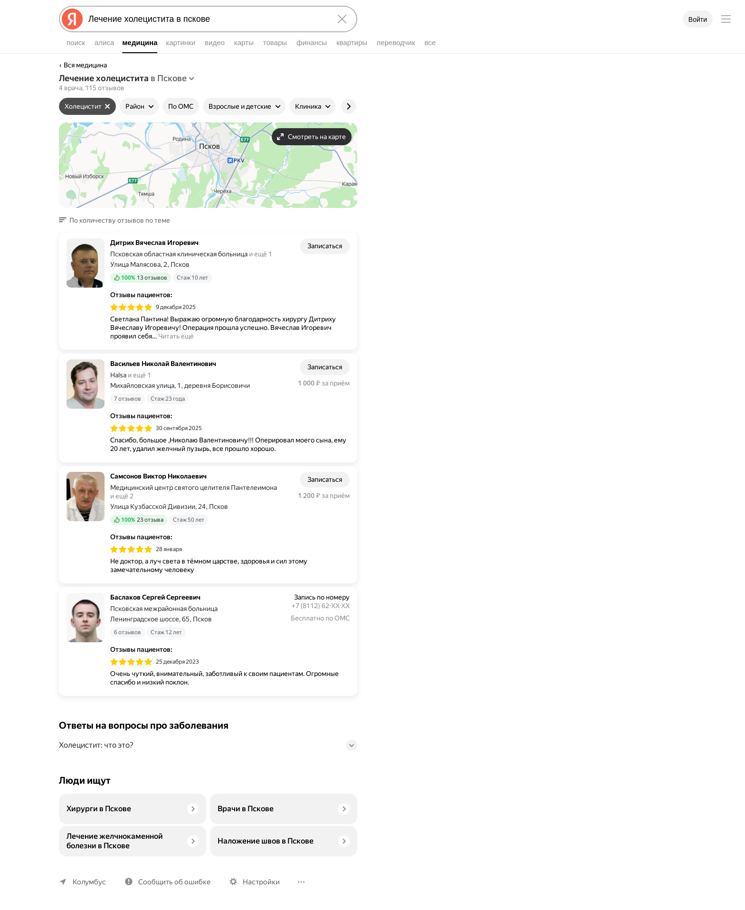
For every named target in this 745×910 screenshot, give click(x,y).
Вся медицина (85, 65)
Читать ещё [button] (176, 336)
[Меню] (725, 18)
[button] (117, 220)
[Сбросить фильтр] (107, 106)
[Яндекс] (72, 19)
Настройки (261, 882)
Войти (697, 19)
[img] (131, 307)
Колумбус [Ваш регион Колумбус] (89, 882)
